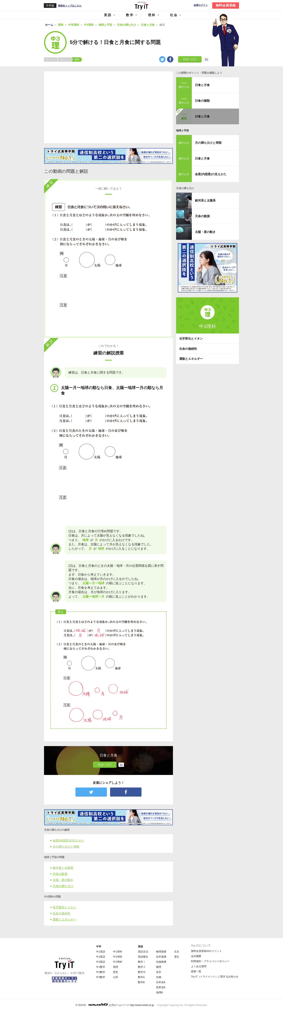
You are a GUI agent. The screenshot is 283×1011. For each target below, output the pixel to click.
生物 (158, 977)
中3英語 (100, 961)
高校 (140, 946)
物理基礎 (161, 951)
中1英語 (100, 951)
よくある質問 (198, 966)
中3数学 (100, 977)
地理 (115, 966)
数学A (141, 977)
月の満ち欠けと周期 (66, 846)
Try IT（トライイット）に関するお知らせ (214, 976)
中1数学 (100, 966)
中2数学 (100, 972)
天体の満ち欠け (63, 886)
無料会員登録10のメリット (206, 951)
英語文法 (143, 951)
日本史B (160, 982)
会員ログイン (201, 5)
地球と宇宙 (182, 130)
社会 (174, 15)
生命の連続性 (61, 913)
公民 (115, 977)
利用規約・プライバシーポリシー (210, 961)
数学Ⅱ (142, 966)
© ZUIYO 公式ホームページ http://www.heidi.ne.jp (115, 1004)
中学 (98, 946)
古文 (176, 951)
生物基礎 (161, 961)
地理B (159, 992)
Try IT (141, 5)
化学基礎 (161, 956)
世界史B (160, 987)
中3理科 (117, 961)
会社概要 (196, 956)
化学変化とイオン (64, 907)
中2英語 (100, 956)
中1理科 (117, 951)
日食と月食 (202, 85)
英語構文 (143, 956)
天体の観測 (60, 873)
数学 (130, 15)
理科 (152, 15)
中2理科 (117, 956)
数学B (141, 982)
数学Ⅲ (142, 972)
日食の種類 (202, 100)
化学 (158, 972)
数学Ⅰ (142, 961)
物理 (158, 966)
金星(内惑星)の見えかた (68, 840)
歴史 (115, 972)
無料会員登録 (226, 5)
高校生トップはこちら (70, 6)
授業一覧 (196, 971)
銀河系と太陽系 (63, 867)
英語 (108, 15)
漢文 (176, 956)
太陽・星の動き (63, 880)
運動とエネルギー (64, 919)
